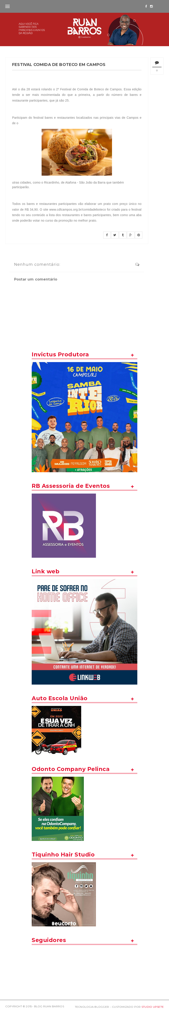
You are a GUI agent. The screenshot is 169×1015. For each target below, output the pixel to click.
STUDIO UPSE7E (152, 1006)
